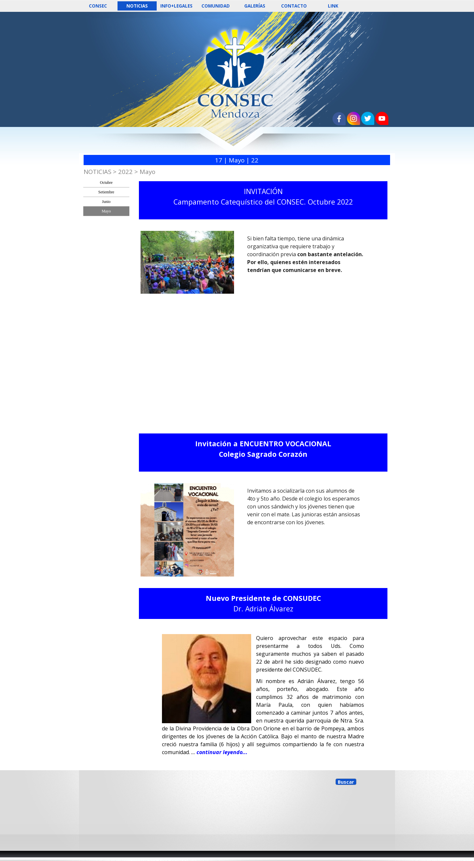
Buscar (346, 781)
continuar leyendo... (222, 752)
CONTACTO (294, 6)
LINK (333, 6)
